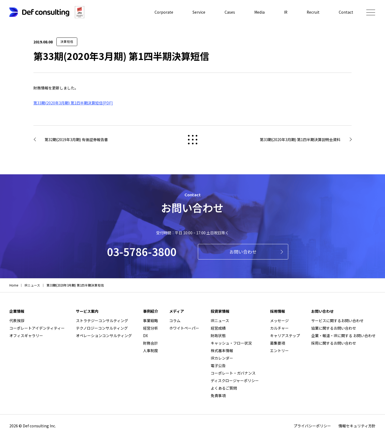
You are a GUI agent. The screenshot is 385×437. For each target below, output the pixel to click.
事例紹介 (150, 311)
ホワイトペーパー (184, 328)
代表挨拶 (16, 320)
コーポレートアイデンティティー (37, 328)
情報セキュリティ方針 (357, 425)
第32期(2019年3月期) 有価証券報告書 (76, 139)
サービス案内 (87, 311)
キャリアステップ (285, 335)
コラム (174, 320)
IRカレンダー (222, 358)
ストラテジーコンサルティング (102, 320)
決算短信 (66, 41)
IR (285, 12)
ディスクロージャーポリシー (235, 380)
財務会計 (150, 343)
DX (145, 335)
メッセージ (279, 320)
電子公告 (218, 365)
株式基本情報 (222, 350)
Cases (229, 12)
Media (259, 12)
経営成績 (218, 328)
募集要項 (277, 343)
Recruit (312, 12)
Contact (346, 12)
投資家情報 (220, 311)
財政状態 (218, 335)
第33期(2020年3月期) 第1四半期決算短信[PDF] (73, 103)
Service (198, 12)
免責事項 (218, 395)
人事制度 (150, 350)
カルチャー (279, 328)
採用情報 (277, 311)
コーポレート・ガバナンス (233, 373)
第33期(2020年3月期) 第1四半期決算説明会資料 (300, 139)
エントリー (279, 350)
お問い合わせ (243, 251)
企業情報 (16, 311)
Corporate (163, 12)
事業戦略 (150, 320)
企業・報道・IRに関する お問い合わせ (343, 335)
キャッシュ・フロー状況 (231, 343)
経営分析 (150, 328)
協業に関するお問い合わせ (333, 328)
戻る (192, 139)
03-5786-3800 (141, 251)
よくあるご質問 (224, 388)
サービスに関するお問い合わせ (337, 320)
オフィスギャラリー (26, 335)
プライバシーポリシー (312, 425)
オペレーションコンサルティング (104, 335)
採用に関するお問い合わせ (333, 343)
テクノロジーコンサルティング (102, 328)
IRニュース (220, 320)
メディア (176, 311)
